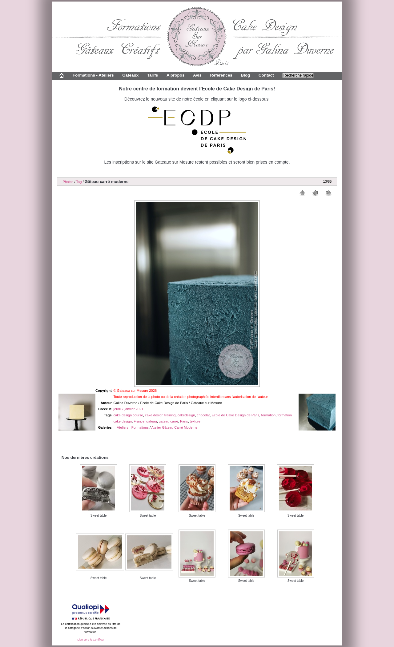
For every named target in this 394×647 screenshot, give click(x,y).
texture (195, 421)
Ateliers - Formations (133, 427)
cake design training (160, 415)
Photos (68, 182)
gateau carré (168, 421)
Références (221, 75)
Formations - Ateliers (93, 75)
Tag (79, 182)
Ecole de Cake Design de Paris (235, 415)
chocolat (203, 415)
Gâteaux (130, 75)
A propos (175, 75)
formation (268, 415)
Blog (245, 75)
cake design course (128, 415)
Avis (197, 75)
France (139, 421)
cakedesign (186, 415)
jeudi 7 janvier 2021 (128, 409)
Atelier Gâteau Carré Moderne (174, 427)
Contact (266, 75)
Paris (184, 421)
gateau (151, 421)
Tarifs (152, 75)
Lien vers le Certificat (90, 639)
